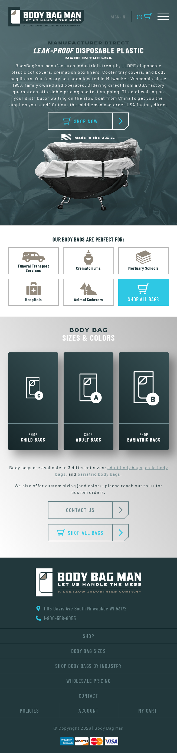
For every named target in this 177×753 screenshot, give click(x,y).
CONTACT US (89, 510)
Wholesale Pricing (88, 680)
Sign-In (118, 16)
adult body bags (125, 468)
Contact (88, 695)
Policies (29, 710)
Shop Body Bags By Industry (88, 665)
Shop (88, 636)
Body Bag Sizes (88, 651)
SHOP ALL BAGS (85, 532)
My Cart (147, 710)
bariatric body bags (99, 474)
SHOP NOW (88, 121)
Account (88, 710)
